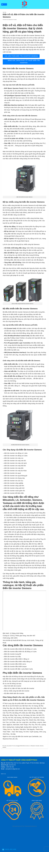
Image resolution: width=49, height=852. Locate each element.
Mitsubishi (33, 745)
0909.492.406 (10, 849)
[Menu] (4, 4)
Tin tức (4, 12)
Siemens (41, 745)
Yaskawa (4, 747)
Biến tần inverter (25, 745)
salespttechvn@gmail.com (12, 769)
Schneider (37, 745)
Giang (15, 19)
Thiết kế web (27, 826)
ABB (21, 745)
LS (29, 745)
